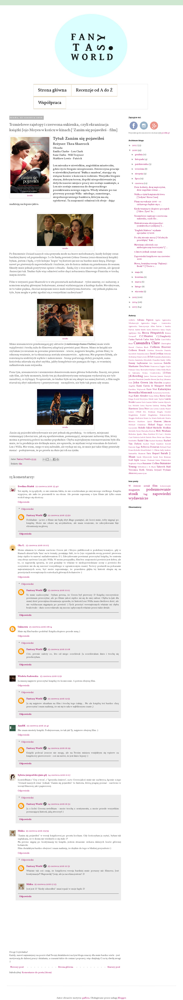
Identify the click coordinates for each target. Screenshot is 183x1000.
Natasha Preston (148, 431)
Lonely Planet (165, 409)
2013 (135, 307)
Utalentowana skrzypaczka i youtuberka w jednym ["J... (149, 225)
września (140, 169)
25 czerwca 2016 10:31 (59, 866)
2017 (134, 145)
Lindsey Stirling (159, 405)
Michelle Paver (135, 431)
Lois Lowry (154, 409)
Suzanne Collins (151, 463)
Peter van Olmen (164, 437)
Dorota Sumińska (136, 360)
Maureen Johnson (162, 421)
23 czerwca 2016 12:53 (59, 698)
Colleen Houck (137, 350)
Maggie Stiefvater (136, 418)
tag (145, 494)
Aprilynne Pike (135, 333)
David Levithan (156, 353)
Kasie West (151, 389)
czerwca (139, 183)
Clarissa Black (142, 347)
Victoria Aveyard (154, 470)
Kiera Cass (165, 396)
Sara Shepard (153, 453)
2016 (135, 150)
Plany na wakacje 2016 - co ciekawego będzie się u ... (148, 203)
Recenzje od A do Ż (94, 90)
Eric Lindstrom (155, 363)
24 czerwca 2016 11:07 (59, 775)
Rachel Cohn (143, 440)
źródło (30, 195)
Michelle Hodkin (162, 427)
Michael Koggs (155, 424)
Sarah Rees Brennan (162, 457)
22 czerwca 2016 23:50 (59, 515)
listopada (140, 159)
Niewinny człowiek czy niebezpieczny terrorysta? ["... (151, 246)
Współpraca (49, 103)
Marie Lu (147, 418)
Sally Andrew (165, 450)
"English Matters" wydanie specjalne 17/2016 (147, 232)
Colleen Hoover (160, 347)
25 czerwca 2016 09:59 (37, 831)
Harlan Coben (155, 370)
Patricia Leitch (139, 437)
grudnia (139, 154)
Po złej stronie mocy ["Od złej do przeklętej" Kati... (151, 239)
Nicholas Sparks (135, 434)
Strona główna (52, 90)
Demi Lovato (142, 357)
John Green (140, 383)
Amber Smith (140, 330)
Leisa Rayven (146, 405)
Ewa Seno (144, 366)
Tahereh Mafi (164, 466)
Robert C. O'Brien (152, 450)
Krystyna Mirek (146, 399)
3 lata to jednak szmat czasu (148, 252)
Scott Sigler (134, 460)
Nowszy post (17, 967)
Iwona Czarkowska (151, 373)
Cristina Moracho (155, 350)
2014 (135, 302)
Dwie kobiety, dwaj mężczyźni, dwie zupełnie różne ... (150, 189)
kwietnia (139, 277)
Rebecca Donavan (150, 447)
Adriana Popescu (145, 320)
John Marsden (155, 382)
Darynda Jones (143, 354)
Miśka (21, 831)
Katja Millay (154, 396)
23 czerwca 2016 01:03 (37, 545)
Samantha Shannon (137, 453)
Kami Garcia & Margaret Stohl (153, 386)
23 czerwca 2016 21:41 (38, 725)
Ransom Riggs (134, 447)
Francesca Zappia (158, 366)
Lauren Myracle (164, 402)
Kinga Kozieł (134, 399)
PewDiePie (133, 441)
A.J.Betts (132, 320)
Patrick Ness (151, 437)
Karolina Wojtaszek (137, 389)
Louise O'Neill (135, 412)
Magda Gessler (164, 412)
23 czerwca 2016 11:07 (59, 590)
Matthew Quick (144, 421)
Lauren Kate (140, 402)
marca (138, 282)
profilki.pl (166, 133)
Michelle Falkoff (145, 428)
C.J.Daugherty (163, 336)
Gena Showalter (142, 370)
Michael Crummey (137, 425)
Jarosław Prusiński (136, 379)
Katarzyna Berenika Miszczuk (150, 391)
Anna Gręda (165, 330)
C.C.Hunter (146, 336)
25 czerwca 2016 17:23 (45, 884)
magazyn (134, 490)
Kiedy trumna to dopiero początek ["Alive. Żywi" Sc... (151, 210)
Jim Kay (160, 379)
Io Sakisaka (134, 373)
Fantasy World (34, 515)
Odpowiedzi (27, 509)
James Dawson (150, 376)
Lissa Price (144, 408)
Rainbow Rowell (163, 444)
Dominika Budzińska (162, 357)
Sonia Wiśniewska (163, 460)
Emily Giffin (166, 360)
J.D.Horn (167, 373)
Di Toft (150, 357)
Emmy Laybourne (138, 363)
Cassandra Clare (147, 343)
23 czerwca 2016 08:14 (40, 627)
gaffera (85, 998)
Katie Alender (141, 396)
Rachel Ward (149, 444)
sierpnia (139, 173)
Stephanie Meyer (135, 463)
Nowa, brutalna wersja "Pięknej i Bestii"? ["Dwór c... (150, 265)
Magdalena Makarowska (159, 415)
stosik (133, 494)
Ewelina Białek (26, 486)
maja (137, 272)
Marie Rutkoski (158, 418)
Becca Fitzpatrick (153, 333)
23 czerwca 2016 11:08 (59, 649)
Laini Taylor (159, 399)
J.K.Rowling (136, 376)
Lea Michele (134, 405)
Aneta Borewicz (153, 330)
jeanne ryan (142, 473)
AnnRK (21, 725)
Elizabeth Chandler (152, 360)
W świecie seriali (139, 486)
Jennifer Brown (150, 379)
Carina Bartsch (135, 339)
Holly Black (166, 370)
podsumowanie (158, 489)
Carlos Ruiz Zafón (151, 339)
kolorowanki (165, 486)
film (20, 464)
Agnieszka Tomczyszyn (139, 326)
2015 (134, 297)
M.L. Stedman (149, 412)
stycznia (139, 291)
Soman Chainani (147, 460)
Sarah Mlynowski (144, 457)
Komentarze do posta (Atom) (37, 972)
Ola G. (21, 545)
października (142, 164)
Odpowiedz (24, 502)
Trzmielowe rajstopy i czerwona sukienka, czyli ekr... (150, 218)
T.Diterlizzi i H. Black (147, 467)
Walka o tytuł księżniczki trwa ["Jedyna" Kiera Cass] (149, 196)
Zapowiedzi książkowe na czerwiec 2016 (152, 258)
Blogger (122, 998)
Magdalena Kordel (137, 415)
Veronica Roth (136, 470)
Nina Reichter (149, 434)
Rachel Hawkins (156, 441)
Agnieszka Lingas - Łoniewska (156, 323)
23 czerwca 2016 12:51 (51, 676)
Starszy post (113, 967)
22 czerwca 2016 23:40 (47, 486)
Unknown (23, 627)
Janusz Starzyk (164, 376)
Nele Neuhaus (163, 431)
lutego (138, 286)
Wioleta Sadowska (28, 676)
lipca (137, 178)
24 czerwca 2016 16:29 (59, 748)
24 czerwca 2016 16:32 (59, 804)
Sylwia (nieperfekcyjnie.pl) (32, 775)
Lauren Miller (151, 402)
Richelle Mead (139, 450)
